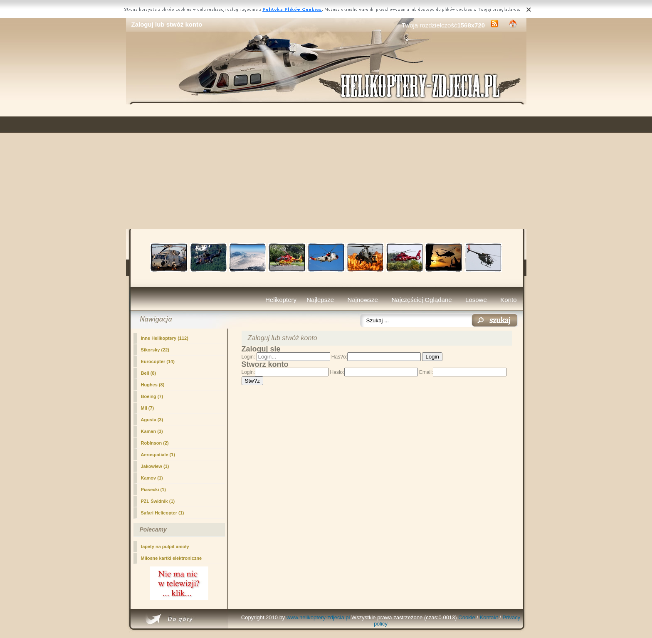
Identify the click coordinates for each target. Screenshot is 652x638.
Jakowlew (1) (155, 466)
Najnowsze (363, 299)
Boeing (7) (152, 396)
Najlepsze (320, 299)
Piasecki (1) (153, 489)
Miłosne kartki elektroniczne (171, 558)
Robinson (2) (155, 442)
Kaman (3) (152, 431)
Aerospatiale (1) (158, 454)
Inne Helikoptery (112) (164, 338)
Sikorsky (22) (155, 349)
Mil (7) (147, 408)
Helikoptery (280, 299)
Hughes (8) (153, 384)
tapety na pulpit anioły (165, 546)
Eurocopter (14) (158, 361)
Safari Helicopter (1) (162, 512)
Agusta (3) (152, 419)
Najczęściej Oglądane (421, 299)
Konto (508, 299)
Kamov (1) (152, 477)
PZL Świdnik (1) (158, 501)
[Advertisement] (326, 167)
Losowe (476, 299)
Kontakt (489, 617)
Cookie (466, 617)
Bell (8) (148, 373)
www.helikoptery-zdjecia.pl (318, 617)
